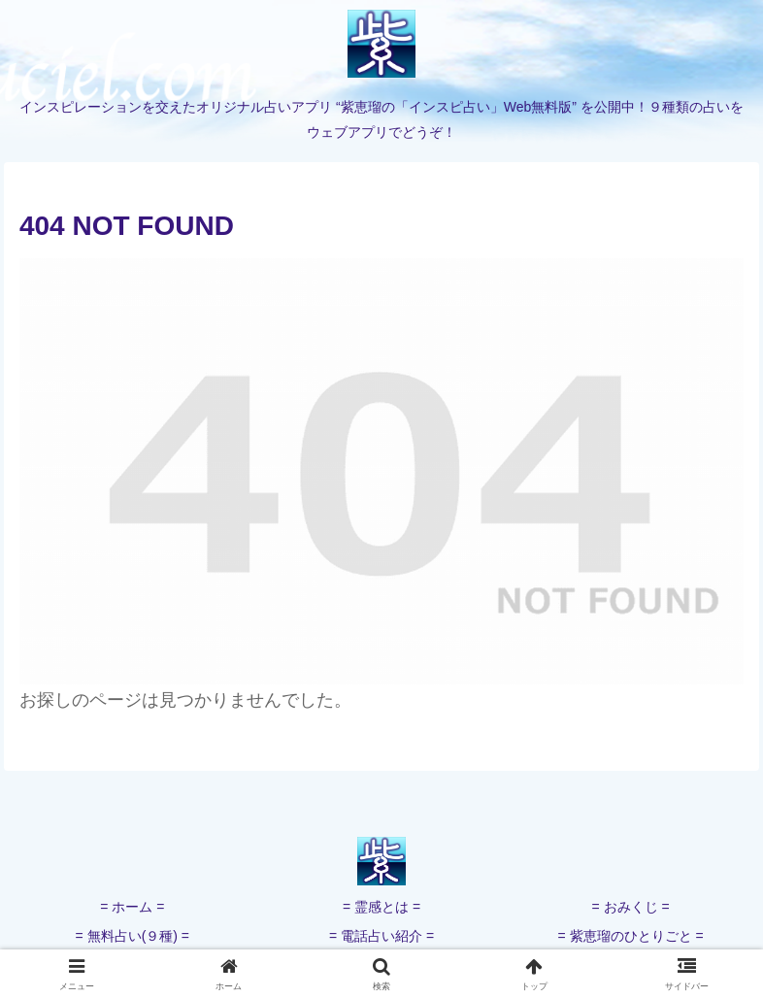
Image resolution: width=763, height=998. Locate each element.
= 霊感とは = (381, 907)
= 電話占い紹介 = (381, 936)
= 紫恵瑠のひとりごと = (631, 936)
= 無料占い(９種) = (132, 936)
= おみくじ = (631, 907)
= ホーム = (132, 907)
